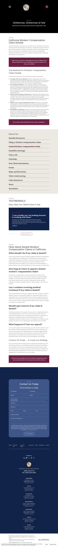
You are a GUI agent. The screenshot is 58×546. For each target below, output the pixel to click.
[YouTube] (26, 458)
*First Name (13, 391)
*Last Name (32, 391)
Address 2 (13, 406)
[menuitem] (29, 138)
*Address (13, 403)
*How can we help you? (16, 418)
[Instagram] (31, 458)
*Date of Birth (14, 399)
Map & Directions (29, 482)
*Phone (12, 395)
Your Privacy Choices (26, 542)
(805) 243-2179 (32, 60)
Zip (36, 410)
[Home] (29, 464)
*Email (31, 395)
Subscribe (41, 445)
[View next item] (19, 234)
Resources (31, 445)
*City (12, 410)
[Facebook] (34, 458)
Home (10, 445)
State (24, 410)
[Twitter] (29, 458)
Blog (36, 445)
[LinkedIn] (24, 458)
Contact (47, 445)
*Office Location (15, 414)
